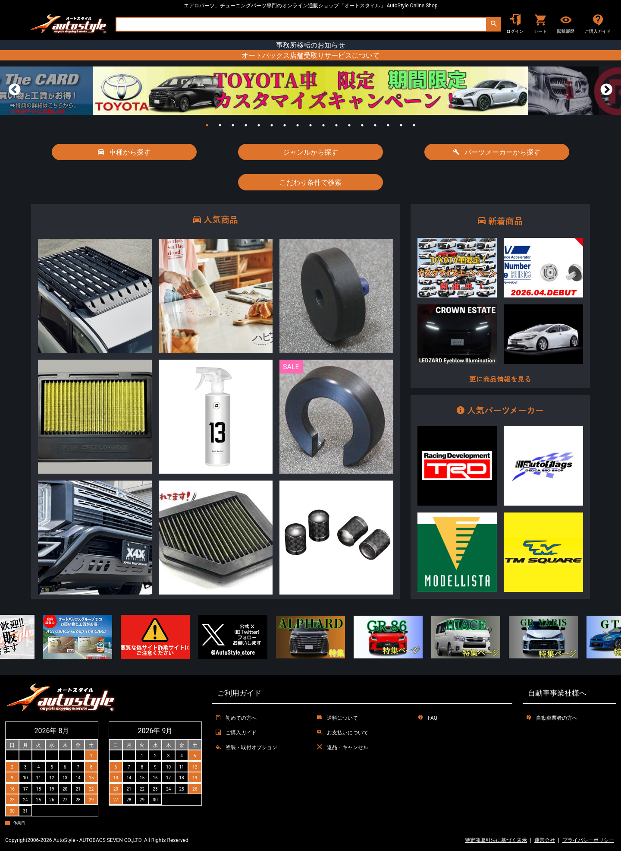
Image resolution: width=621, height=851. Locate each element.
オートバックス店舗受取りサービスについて (311, 55)
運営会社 (544, 840)
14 (375, 125)
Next (606, 89)
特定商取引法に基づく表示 (496, 840)
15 (388, 125)
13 (362, 125)
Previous (14, 89)
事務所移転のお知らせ (310, 44)
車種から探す (124, 152)
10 (323, 125)
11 (336, 125)
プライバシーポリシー (588, 840)
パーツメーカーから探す (496, 152)
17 (414, 125)
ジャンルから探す (310, 152)
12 (349, 125)
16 (401, 125)
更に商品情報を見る (500, 379)
